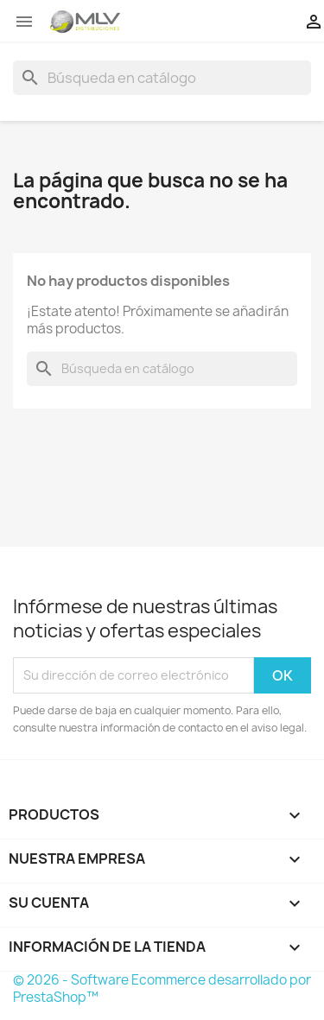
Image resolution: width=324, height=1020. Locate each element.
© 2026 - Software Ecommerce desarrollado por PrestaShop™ (162, 988)
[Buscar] (162, 77)
